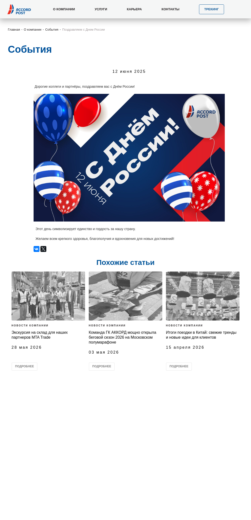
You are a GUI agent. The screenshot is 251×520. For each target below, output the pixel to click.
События (51, 29)
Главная (14, 29)
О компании (32, 29)
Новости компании (30, 325)
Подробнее (24, 366)
